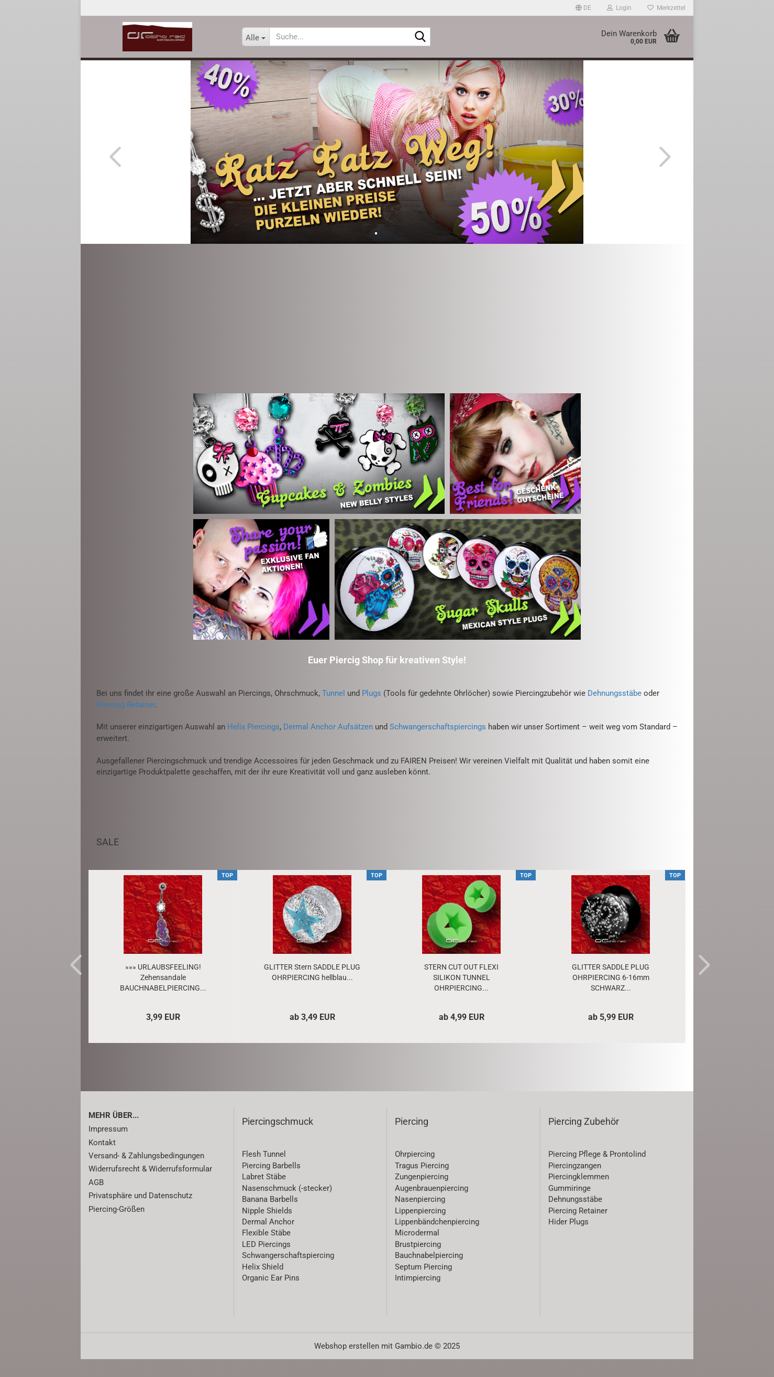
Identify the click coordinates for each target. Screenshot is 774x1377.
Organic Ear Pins (271, 1296)
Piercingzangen (574, 1183)
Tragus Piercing (422, 1183)
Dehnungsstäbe (615, 711)
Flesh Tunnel (264, 1172)
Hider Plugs (568, 1240)
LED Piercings (266, 1262)
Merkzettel (666, 8)
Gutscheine (532, 68)
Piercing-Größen (117, 1227)
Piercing (236, 68)
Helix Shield (262, 1284)
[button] (583, 8)
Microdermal (417, 1251)
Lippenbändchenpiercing (437, 1240)
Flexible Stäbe (266, 1251)
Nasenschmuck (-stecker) (287, 1206)
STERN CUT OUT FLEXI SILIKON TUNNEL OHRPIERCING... (461, 995)
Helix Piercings (253, 745)
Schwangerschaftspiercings (438, 745)
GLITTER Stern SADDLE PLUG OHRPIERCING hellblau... (312, 990)
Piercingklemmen (578, 1195)
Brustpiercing (418, 1262)
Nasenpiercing (420, 1217)
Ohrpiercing (415, 1172)
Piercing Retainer (125, 722)
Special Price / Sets (606, 68)
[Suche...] (255, 36)
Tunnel (333, 711)
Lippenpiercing (420, 1228)
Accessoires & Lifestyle (448, 68)
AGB (96, 1200)
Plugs (371, 711)
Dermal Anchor (268, 1240)
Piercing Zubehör (583, 1139)
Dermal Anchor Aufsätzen (328, 745)
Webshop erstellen (346, 1364)
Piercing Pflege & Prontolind (597, 1172)
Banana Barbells (270, 1217)
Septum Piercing (423, 1284)
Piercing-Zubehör (303, 68)
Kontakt (102, 1160)
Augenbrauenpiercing (431, 1206)
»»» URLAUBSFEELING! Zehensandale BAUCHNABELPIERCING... (163, 995)
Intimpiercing (417, 1296)
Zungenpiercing (421, 1195)
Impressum (108, 1147)
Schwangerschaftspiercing (288, 1273)
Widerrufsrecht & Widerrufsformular (150, 1187)
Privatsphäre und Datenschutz (140, 1214)
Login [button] (619, 8)
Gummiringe (569, 1206)
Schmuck (370, 68)
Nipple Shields (267, 1228)
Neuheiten (152, 68)
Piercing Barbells (271, 1183)
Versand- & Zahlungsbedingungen (146, 1174)
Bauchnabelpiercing (429, 1273)
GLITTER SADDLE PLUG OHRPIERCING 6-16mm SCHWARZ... (610, 995)
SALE (196, 68)
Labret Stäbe (264, 1195)
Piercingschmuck (277, 1139)
